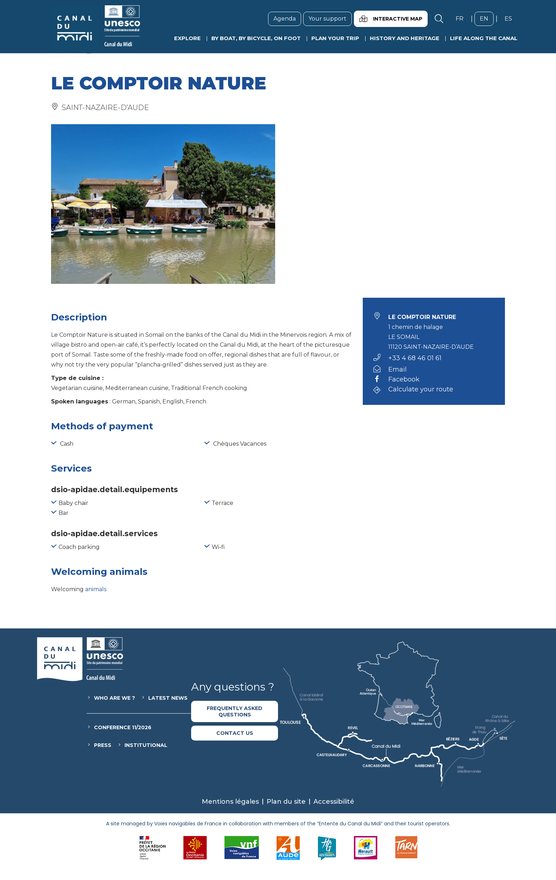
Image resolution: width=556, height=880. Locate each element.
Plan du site (286, 801)
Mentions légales (230, 801)
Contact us (234, 733)
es (511, 18)
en (487, 18)
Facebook (403, 379)
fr (462, 18)
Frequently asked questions (234, 711)
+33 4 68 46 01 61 (414, 358)
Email (397, 369)
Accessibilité (333, 801)
